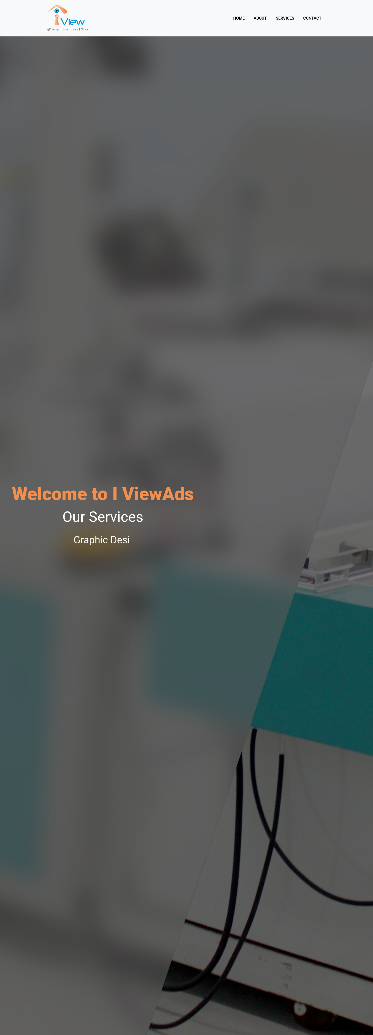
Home (239, 18)
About (260, 18)
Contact (312, 18)
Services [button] (285, 18)
